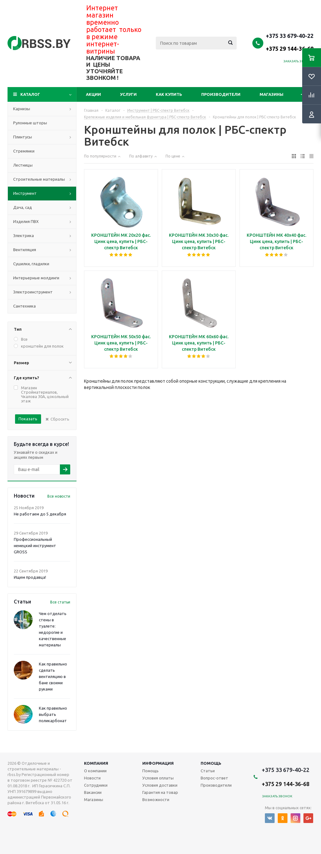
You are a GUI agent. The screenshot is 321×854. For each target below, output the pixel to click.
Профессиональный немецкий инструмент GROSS (35, 545)
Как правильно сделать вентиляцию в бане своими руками (53, 676)
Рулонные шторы (30, 123)
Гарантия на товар (160, 792)
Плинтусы (22, 137)
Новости (92, 778)
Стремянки (23, 151)
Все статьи (60, 602)
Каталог (30, 94)
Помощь (211, 763)
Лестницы (23, 165)
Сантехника (24, 306)
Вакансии (93, 792)
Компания (96, 763)
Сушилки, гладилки (31, 263)
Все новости (58, 496)
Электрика (23, 235)
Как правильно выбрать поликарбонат (53, 714)
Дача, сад (22, 207)
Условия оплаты (158, 778)
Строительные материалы (39, 179)
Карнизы (21, 108)
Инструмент (25, 193)
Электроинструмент (33, 292)
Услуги (128, 94)
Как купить (169, 94)
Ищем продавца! (30, 577)
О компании (95, 771)
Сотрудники (96, 785)
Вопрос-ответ (214, 778)
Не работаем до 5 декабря (40, 514)
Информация (158, 763)
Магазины (271, 94)
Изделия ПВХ (26, 221)
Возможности (155, 799)
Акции (93, 94)
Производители (220, 94)
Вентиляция (24, 249)
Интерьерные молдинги (36, 278)
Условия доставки (159, 785)
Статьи (208, 771)
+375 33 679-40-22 (289, 42)
